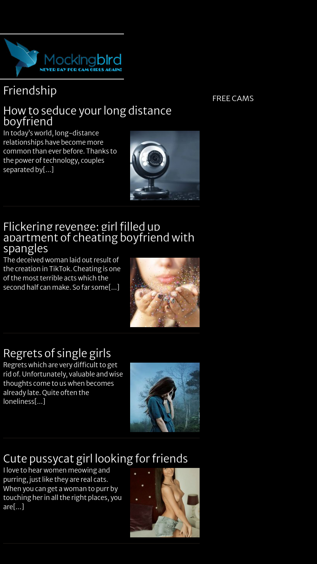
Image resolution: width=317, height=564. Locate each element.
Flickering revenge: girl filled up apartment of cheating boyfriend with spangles (99, 237)
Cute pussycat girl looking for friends (95, 459)
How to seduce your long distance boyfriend (87, 116)
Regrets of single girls (57, 353)
